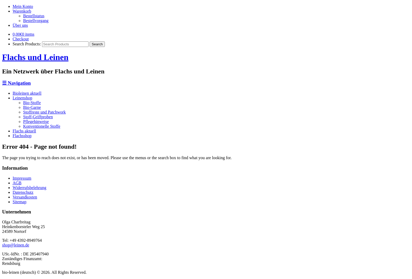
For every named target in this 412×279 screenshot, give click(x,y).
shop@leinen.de (15, 245)
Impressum (22, 178)
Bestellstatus (33, 16)
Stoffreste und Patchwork (44, 112)
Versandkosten (25, 197)
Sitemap (19, 202)
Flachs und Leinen (35, 57)
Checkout (21, 39)
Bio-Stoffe (32, 102)
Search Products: (27, 44)
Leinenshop (22, 98)
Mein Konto (23, 6)
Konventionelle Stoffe (41, 126)
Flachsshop (22, 135)
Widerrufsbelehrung (29, 187)
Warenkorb (22, 11)
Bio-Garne (32, 107)
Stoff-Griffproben (38, 117)
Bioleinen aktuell (27, 93)
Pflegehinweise (36, 121)
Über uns (20, 25)
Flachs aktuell (24, 131)
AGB (17, 183)
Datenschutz (23, 192)
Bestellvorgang (36, 20)
